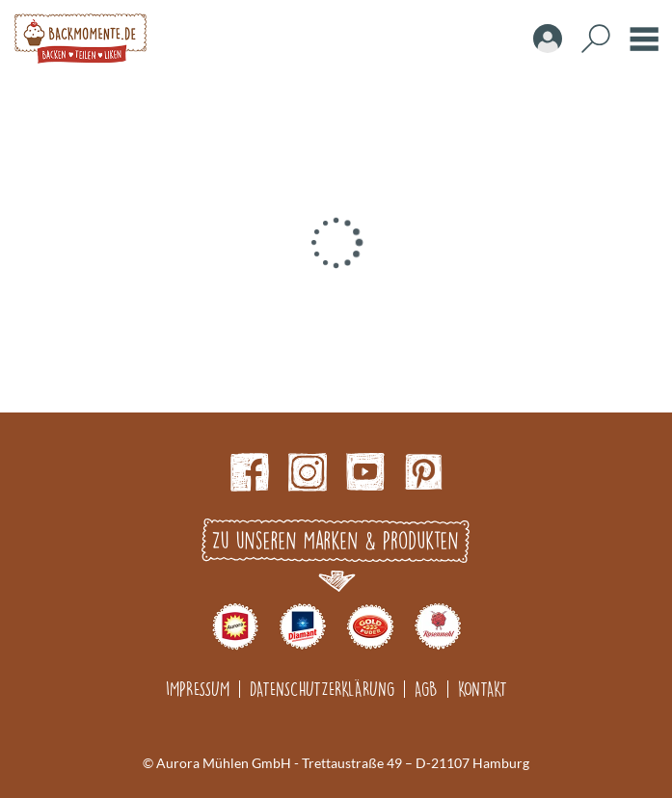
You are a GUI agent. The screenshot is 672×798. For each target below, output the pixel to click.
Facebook (249, 472)
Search (595, 38)
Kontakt (482, 689)
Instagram (307, 472)
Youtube (365, 472)
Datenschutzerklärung (322, 689)
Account (547, 38)
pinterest (423, 472)
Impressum (197, 689)
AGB (426, 689)
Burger (644, 38)
